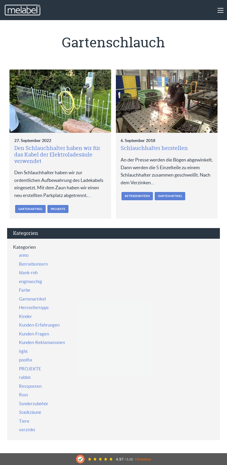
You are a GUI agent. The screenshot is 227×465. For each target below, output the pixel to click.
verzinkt (27, 429)
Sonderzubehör (33, 403)
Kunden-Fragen (34, 333)
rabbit (25, 377)
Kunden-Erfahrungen (39, 324)
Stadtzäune (30, 412)
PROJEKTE (58, 209)
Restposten (30, 386)
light (23, 351)
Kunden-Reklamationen (42, 342)
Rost (23, 394)
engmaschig (30, 281)
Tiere (24, 421)
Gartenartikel (30, 209)
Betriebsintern (137, 196)
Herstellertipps (34, 307)
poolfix (25, 359)
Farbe (24, 290)
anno (23, 255)
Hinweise (143, 459)
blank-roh (28, 272)
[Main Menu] (220, 10)
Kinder (25, 316)
